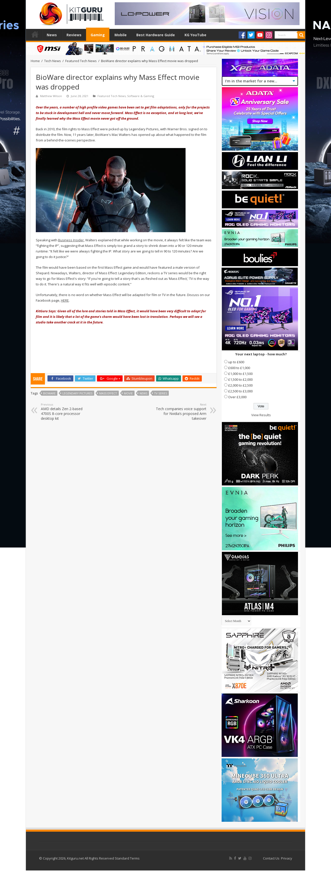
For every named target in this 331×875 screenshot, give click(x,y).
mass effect (108, 393)
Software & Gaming (140, 96)
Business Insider (71, 240)
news (143, 393)
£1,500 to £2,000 (240, 379)
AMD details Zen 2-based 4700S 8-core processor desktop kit (67, 412)
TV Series (160, 393)
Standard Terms (127, 858)
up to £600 (236, 362)
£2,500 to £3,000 (240, 391)
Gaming (98, 34)
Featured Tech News (81, 61)
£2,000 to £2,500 (240, 385)
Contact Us (271, 858)
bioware (49, 393)
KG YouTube (195, 34)
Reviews (74, 34)
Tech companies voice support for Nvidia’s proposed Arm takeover (180, 412)
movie (128, 393)
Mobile (120, 34)
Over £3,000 (237, 397)
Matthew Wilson (51, 96)
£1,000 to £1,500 (240, 373)
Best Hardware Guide (155, 34)
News (52, 34)
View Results (261, 415)
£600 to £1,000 (239, 368)
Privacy (286, 858)
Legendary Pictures (77, 393)
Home (35, 34)
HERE (65, 300)
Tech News (52, 61)
